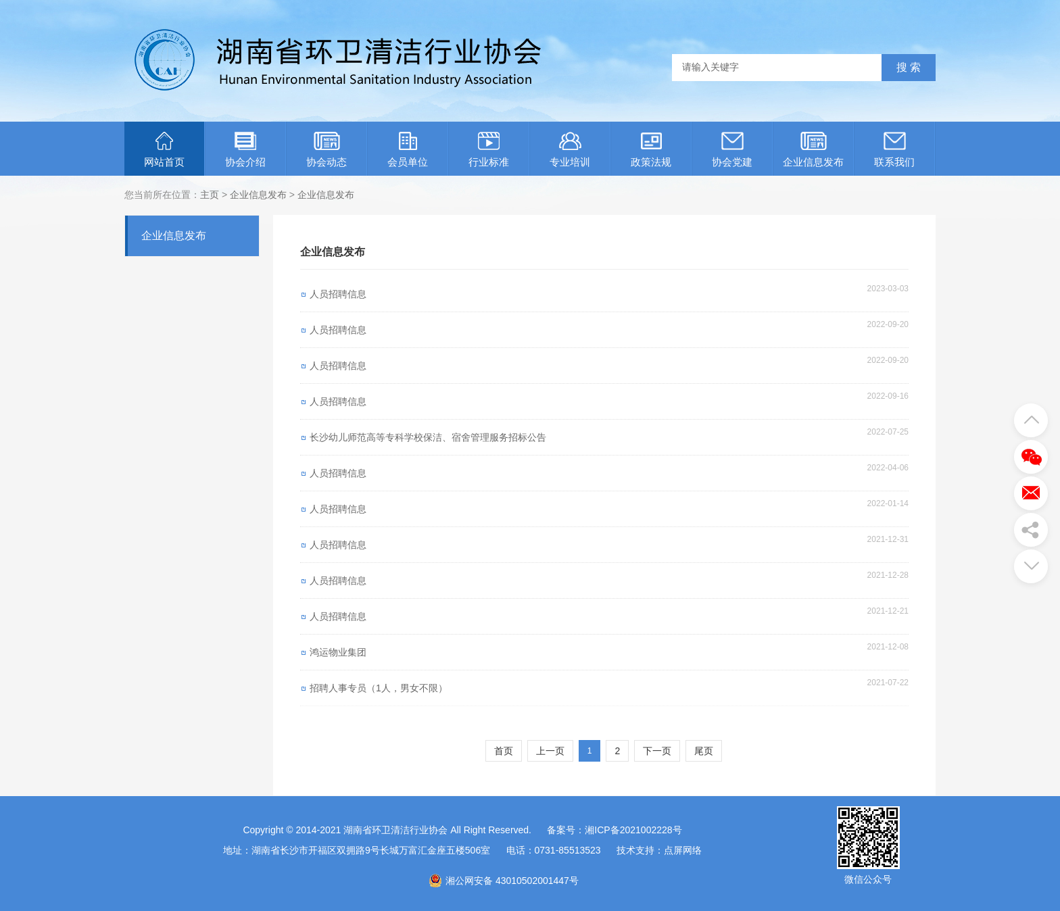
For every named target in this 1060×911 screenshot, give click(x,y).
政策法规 (651, 150)
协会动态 (326, 150)
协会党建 (732, 150)
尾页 (703, 750)
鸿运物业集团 (338, 652)
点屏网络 (683, 850)
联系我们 (894, 150)
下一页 (657, 750)
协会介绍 (245, 150)
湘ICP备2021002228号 (633, 829)
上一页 (550, 750)
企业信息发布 (813, 150)
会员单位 (407, 150)
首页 (503, 750)
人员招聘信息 (338, 294)
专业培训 (570, 150)
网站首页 (164, 150)
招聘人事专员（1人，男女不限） (379, 688)
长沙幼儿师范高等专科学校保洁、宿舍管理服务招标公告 (428, 437)
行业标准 (488, 150)
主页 (209, 194)
